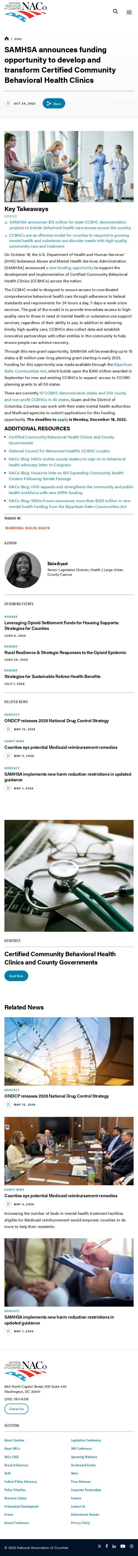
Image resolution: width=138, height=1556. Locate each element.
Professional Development (21, 1506)
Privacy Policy (80, 1522)
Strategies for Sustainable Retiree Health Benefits (52, 676)
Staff (7, 1473)
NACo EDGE (11, 1456)
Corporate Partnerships (86, 1489)
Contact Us (16, 1408)
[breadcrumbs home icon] (6, 39)
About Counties (14, 1440)
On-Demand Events (83, 1464)
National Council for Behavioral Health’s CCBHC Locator (59, 451)
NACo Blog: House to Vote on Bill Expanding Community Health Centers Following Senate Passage (66, 475)
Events (8, 1514)
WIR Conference (81, 1448)
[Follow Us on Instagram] (132, 1546)
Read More (16, 975)
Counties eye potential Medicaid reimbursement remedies (60, 747)
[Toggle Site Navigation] (129, 12)
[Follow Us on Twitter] (99, 1546)
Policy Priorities (14, 1489)
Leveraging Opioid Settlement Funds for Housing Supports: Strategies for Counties (61, 625)
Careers (76, 1497)
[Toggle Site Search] (115, 12)
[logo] (25, 21)
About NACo (12, 1448)
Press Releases (81, 1481)
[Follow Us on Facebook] (107, 1546)
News (18, 39)
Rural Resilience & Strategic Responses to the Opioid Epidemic (65, 652)
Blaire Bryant (57, 563)
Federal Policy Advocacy (20, 1481)
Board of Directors (16, 1464)
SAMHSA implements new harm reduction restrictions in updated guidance (67, 777)
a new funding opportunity (69, 267)
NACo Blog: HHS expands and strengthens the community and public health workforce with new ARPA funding (71, 489)
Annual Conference (16, 1522)
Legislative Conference (86, 1440)
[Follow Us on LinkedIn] (114, 1546)
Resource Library (15, 1497)
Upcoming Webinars (84, 1456)
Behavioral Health (21, 527)
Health (44, 527)
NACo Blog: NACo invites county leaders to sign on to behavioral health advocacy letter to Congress (67, 461)
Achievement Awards (85, 1514)
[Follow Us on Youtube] (122, 1546)
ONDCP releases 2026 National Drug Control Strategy (56, 720)
